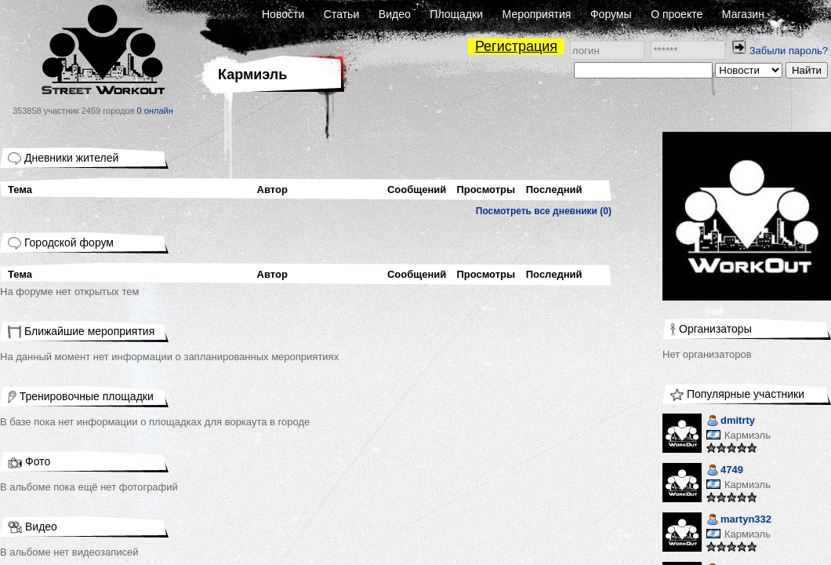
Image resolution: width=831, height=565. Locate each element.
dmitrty (730, 421)
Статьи (341, 14)
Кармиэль (747, 435)
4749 (724, 471)
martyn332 (738, 520)
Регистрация (516, 46)
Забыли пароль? (788, 50)
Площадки (456, 14)
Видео (395, 14)
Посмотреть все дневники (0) (543, 211)
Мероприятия (537, 14)
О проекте (676, 14)
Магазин (743, 14)
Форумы (611, 14)
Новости (283, 14)
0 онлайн (155, 110)
